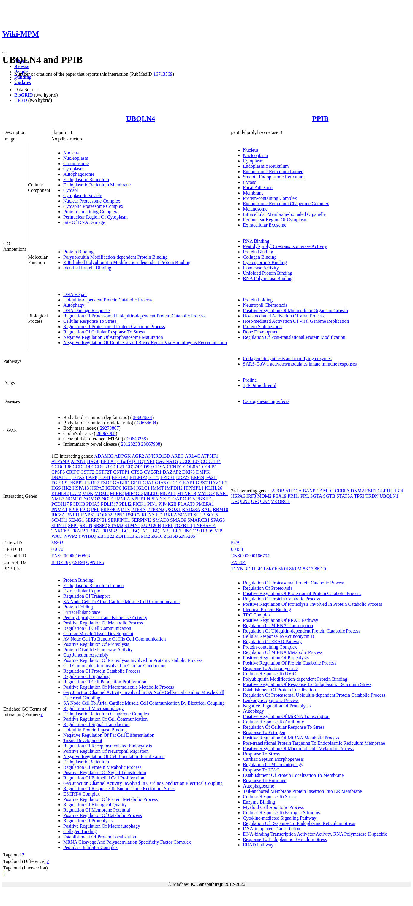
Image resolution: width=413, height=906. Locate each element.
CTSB (137, 472)
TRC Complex (257, 614)
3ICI (261, 568)
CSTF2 (87, 472)
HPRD (20, 100)
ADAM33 (103, 455)
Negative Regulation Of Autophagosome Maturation (113, 337)
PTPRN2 (155, 509)
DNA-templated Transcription (271, 828)
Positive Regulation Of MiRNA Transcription (286, 716)
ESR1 (370, 490)
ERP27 (182, 477)
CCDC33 (100, 466)
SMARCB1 (198, 520)
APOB (278, 490)
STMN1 (132, 525)
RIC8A (58, 514)
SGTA (316, 496)
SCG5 (212, 514)
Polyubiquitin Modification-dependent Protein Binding (115, 257)
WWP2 (70, 536)
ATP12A (293, 490)
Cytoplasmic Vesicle (82, 195)
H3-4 (398, 490)
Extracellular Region (83, 590)
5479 (235, 542)
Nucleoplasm (75, 158)
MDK (87, 493)
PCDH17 (60, 504)
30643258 (136, 438)
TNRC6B (60, 530)
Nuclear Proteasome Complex (91, 200)
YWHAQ (87, 536)
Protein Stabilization (262, 326)
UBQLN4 (140, 118)
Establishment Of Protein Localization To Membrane (293, 775)
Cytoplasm (73, 168)
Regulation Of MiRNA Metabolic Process (282, 652)
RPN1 (119, 514)
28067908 (106, 433)
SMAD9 (178, 520)
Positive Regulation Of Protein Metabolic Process (110, 799)
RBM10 (220, 509)
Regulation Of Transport (86, 596)
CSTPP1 (121, 472)
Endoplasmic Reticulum (86, 179)
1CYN (237, 568)
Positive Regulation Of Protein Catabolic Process (289, 662)
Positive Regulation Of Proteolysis (96, 644)
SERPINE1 (96, 520)
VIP (218, 530)
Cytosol (70, 190)
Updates (22, 82)
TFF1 (167, 525)
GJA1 (148, 482)
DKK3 (188, 472)
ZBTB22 (105, 536)
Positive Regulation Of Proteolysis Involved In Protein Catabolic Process (132, 660)
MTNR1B (186, 493)
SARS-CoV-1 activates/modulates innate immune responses (300, 363)
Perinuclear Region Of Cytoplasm (95, 216)
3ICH (250, 568)
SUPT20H (151, 525)
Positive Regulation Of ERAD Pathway (280, 620)
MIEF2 (117, 493)
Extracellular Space (81, 612)
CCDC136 (61, 466)
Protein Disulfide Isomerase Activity (98, 649)
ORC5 (189, 498)
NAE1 (222, 493)
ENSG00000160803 (70, 555)
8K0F (271, 568)
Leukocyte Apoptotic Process (271, 700)
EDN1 (104, 477)
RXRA (170, 514)
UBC (123, 530)
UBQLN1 (138, 530)
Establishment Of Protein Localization (99, 836)
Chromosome (76, 163)
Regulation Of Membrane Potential (96, 809)
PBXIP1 (204, 498)
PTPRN (138, 509)
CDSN (159, 466)
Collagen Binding (259, 257)
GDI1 (136, 482)
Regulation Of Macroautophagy (93, 708)
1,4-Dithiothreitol (259, 385)
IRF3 (251, 496)
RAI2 (206, 509)
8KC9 (320, 568)
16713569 (163, 74)
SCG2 (199, 514)
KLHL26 (213, 488)
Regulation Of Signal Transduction (96, 724)
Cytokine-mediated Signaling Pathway (279, 817)
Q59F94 (77, 562)
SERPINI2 (141, 520)
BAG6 (93, 461)
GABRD (121, 482)
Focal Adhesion (258, 187)
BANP (309, 490)
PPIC (85, 509)
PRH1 (293, 496)
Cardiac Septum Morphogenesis (273, 759)
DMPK (203, 472)
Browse (21, 66)
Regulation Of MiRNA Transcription (278, 625)
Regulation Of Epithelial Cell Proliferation (103, 777)
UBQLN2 (158, 530)
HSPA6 (238, 496)
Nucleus (71, 152)
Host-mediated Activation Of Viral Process (283, 315)
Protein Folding (258, 299)
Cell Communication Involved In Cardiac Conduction (114, 665)
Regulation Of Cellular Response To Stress (104, 331)
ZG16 (156, 536)
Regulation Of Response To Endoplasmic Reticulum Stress (119, 788)
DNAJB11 (61, 477)
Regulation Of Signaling (86, 676)
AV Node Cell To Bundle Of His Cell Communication (114, 638)
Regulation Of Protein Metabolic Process (102, 767)
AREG (177, 455)
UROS (207, 530)
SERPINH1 (119, 520)
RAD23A (191, 509)
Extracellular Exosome (264, 224)
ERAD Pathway (258, 844)
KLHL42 (60, 493)
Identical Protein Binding (87, 267)
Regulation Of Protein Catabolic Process (101, 670)
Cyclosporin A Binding (265, 262)
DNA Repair (75, 294)
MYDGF (206, 493)
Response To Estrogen (264, 732)
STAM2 (115, 525)
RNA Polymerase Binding (267, 278)
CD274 (132, 466)
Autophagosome (78, 174)
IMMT (157, 488)
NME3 (57, 498)
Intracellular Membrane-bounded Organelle (284, 214)
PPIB (320, 118)
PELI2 (125, 504)
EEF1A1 (120, 477)
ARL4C (192, 455)
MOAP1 (168, 493)
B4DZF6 (59, 562)
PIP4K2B (167, 504)
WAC (56, 536)
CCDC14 (81, 466)
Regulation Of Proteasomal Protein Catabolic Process (114, 326)
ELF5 (153, 477)
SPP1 (73, 525)
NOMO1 (73, 498)
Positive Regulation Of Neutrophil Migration (106, 751)
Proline (250, 379)
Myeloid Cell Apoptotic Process (273, 807)
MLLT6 (151, 493)
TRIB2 (92, 530)
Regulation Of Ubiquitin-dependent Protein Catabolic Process (301, 630)
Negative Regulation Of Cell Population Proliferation (114, 756)
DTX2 (78, 477)
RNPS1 (88, 514)
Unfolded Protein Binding (267, 273)
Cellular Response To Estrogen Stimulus (281, 812)
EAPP (91, 477)
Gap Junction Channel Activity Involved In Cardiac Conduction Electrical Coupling (143, 783)
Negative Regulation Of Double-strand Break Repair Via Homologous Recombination (145, 342)
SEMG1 (76, 520)
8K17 (308, 568)
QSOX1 (173, 509)
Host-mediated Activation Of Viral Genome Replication (296, 321)
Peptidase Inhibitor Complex (90, 847)
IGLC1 (143, 488)
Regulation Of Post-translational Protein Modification (294, 337)
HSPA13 (80, 488)
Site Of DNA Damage (84, 222)
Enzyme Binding (259, 801)
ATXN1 (78, 461)
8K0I (283, 568)
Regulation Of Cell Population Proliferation (104, 681)
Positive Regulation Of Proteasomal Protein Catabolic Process (302, 593)
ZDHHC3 (124, 536)
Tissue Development (82, 740)
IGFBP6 (113, 488)
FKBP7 (92, 482)
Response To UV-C (261, 769)
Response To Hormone (264, 780)
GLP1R (384, 490)
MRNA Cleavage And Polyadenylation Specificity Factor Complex (127, 842)
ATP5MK (60, 461)
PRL (95, 509)
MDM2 (101, 493)
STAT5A (344, 496)
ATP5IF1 (210, 455)
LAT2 (75, 493)
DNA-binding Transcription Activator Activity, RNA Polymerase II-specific (315, 834)
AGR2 (138, 455)
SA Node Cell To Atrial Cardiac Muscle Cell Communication (121, 601)
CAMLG (325, 490)
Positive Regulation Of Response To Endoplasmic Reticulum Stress (307, 684)
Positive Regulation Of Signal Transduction (104, 772)
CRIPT (72, 472)
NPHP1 (138, 498)
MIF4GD (134, 493)
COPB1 (209, 466)
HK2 (66, 488)
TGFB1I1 (183, 525)
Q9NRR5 (95, 562)
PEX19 (280, 496)
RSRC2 (133, 514)
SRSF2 (100, 525)
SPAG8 (218, 520)
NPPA (152, 498)
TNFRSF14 (204, 525)
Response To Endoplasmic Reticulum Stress (285, 839)
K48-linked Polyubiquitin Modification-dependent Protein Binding (126, 262)
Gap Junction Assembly (85, 654)
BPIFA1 (108, 461)
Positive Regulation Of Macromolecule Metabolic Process (118, 687)
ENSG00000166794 (250, 555)
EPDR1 (167, 477)
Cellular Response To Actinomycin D (278, 636)
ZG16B (171, 536)
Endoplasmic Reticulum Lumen (273, 171)
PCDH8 (77, 504)
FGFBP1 (59, 482)
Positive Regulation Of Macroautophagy (101, 825)
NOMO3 (91, 498)
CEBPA (342, 490)
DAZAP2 (172, 472)
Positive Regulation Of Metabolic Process (103, 622)
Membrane (253, 192)
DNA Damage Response (86, 310)
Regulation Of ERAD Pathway (272, 641)
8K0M (295, 568)
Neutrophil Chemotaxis (265, 305)
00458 (237, 549)
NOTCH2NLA (116, 498)
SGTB (329, 496)
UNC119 (191, 530)
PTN (125, 509)
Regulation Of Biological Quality (95, 804)
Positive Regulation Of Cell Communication (105, 719)
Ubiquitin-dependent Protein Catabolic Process (108, 299)
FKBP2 (76, 482)
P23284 (238, 562)
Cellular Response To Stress (89, 321)
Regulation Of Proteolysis (88, 820)
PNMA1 (59, 509)
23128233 (130, 444)
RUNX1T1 (152, 514)
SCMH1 (59, 520)
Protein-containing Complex (90, 211)
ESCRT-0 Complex (81, 793)
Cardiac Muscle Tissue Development (98, 633)
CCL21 (117, 466)
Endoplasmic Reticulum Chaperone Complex (286, 203)
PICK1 (139, 504)
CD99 (146, 466)
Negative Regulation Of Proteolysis (277, 705)
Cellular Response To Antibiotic (273, 721)
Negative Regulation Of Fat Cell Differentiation (108, 735)
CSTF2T (104, 472)
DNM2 (357, 490)
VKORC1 (280, 501)
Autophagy (73, 305)
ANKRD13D (157, 455)
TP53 (359, 496)
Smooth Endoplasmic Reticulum (274, 176)
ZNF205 (187, 536)
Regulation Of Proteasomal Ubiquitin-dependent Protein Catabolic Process (134, 315)
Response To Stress (261, 753)
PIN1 (152, 504)
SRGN (86, 525)
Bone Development (261, 331)
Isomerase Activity (261, 267)
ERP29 (197, 477)
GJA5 (160, 482)
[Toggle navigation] (4, 52)
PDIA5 (92, 504)
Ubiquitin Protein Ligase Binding (95, 729)
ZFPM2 (142, 536)
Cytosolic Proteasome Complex (93, 206)
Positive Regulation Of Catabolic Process (102, 815)
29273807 (109, 428)
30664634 (142, 417)
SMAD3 (161, 520)
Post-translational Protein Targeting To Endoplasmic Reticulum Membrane (314, 743)
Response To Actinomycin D (270, 668)
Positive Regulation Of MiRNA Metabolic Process (291, 737)
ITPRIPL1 (194, 488)
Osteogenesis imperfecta (266, 401)
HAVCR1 (218, 482)
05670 (57, 549)
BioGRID (23, 94)
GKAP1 (187, 482)
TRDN (372, 496)
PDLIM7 (109, 504)
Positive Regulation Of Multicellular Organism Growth (295, 310)
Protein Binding (78, 251)
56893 (57, 542)
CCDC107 (189, 461)
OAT (177, 498)
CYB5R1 (153, 472)
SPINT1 (59, 525)
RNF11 (73, 514)
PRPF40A (110, 509)
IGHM (128, 488)
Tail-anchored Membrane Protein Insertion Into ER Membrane (302, 791)
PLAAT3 (186, 504)
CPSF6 (58, 472)
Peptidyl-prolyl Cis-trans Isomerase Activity (285, 246)
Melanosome (255, 208)
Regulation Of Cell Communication (97, 628)
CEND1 (174, 466)
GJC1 (172, 482)
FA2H (211, 477)
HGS (56, 488)
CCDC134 (211, 461)
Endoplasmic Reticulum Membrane (97, 184)
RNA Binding (256, 241)
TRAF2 (78, 530)
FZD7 (106, 482)
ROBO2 (104, 514)
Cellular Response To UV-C (269, 673)
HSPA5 (97, 488)
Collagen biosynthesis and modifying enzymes (287, 358)
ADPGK (122, 455)
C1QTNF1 (144, 461)
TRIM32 (109, 530)
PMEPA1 (205, 504)
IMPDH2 (174, 488)
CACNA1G (167, 461)
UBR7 (175, 530)
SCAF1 (185, 514)
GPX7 (202, 482)
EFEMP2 (138, 477)
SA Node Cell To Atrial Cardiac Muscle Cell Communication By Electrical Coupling (144, 703)
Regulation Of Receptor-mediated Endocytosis (107, 745)
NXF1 (165, 498)
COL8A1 (192, 466)
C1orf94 (125, 461)
